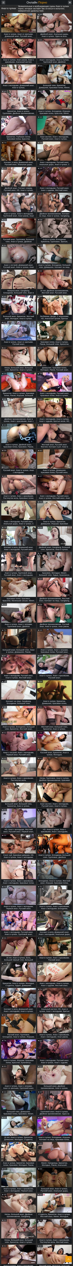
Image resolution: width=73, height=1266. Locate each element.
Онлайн (36, 2)
